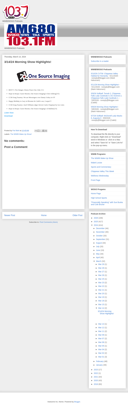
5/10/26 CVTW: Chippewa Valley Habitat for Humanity (104, 75)
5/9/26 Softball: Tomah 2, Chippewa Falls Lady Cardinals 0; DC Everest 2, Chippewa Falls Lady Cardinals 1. (106, 95)
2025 (96, 221)
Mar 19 (101, 297)
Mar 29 (101, 264)
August (99, 243)
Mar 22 (101, 286)
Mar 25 (101, 279)
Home (44, 215)
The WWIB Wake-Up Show (102, 158)
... (106, 318)
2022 (96, 373)
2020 (96, 380)
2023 (96, 370)
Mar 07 (101, 338)
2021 (96, 377)
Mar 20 (101, 293)
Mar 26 (101, 275)
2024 (96, 225)
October (99, 236)
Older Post (77, 215)
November (100, 232)
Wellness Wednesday (100, 176)
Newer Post (9, 215)
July (98, 246)
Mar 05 (101, 346)
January (99, 365)
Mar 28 (101, 268)
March (99, 261)
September (101, 239)
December (100, 228)
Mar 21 (101, 290)
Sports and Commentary (101, 167)
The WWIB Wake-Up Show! (21, 134)
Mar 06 (101, 342)
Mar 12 (101, 327)
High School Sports (99, 198)
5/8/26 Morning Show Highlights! (104, 107)
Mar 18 (101, 301)
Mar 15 (101, 304)
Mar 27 (101, 272)
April (98, 257)
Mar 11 (101, 331)
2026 (96, 218)
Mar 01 (101, 357)
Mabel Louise (96, 163)
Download (8, 116)
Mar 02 (101, 353)
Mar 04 (101, 349)
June (98, 250)
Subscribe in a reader (100, 61)
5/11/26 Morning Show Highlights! (105, 85)
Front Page (95, 180)
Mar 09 (101, 335)
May (98, 254)
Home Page (96, 193)
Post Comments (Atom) (49, 222)
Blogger (77, 402)
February (100, 361)
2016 (96, 384)
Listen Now (8, 113)
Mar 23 (101, 282)
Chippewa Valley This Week (102, 171)
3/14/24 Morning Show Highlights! (106, 312)
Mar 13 (101, 324)
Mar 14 (101, 308)
